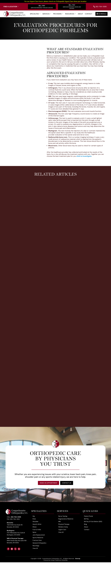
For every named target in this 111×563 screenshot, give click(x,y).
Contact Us (68, 483)
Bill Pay (42, 6)
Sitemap (77, 559)
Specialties (35, 14)
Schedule (101, 14)
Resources (70, 14)
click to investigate (84, 156)
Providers (58, 14)
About (80, 14)
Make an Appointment (47, 483)
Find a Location (11, 7)
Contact (88, 14)
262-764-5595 (100, 7)
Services (46, 14)
